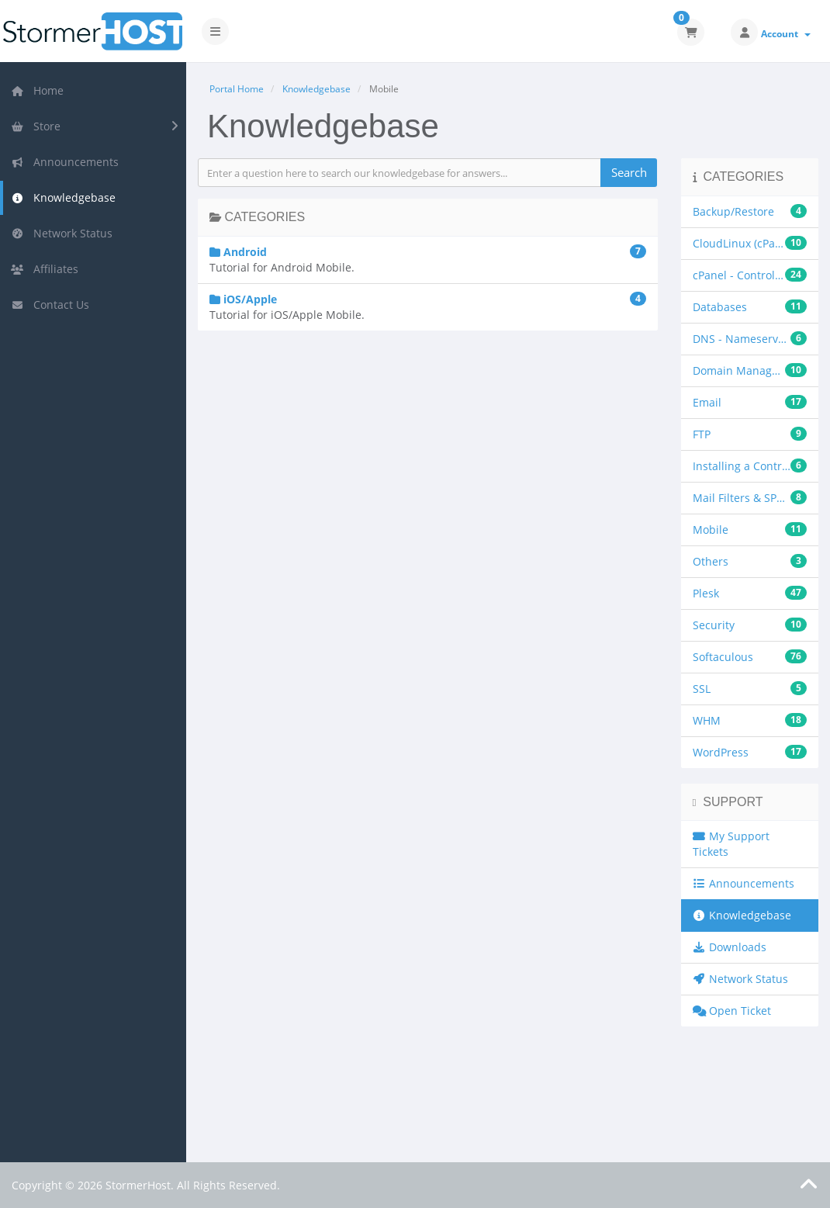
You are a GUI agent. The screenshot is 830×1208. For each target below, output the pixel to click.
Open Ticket (732, 1010)
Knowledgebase (63, 197)
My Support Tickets (731, 844)
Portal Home (236, 88)
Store (36, 126)
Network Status (61, 233)
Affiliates (44, 268)
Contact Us (50, 304)
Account (786, 33)
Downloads (730, 947)
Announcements (65, 161)
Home (37, 90)
